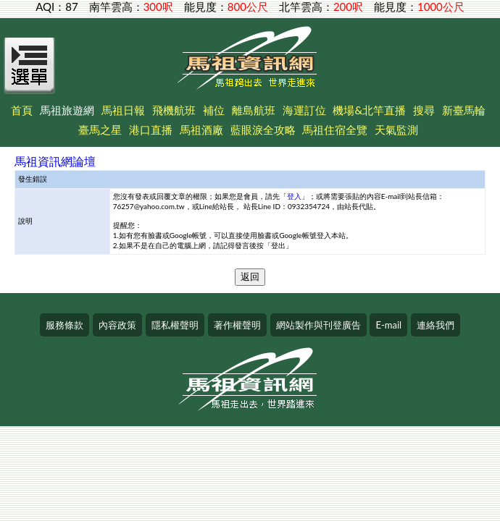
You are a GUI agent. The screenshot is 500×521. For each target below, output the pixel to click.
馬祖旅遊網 (67, 110)
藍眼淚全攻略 (263, 129)
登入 (294, 196)
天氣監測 (396, 129)
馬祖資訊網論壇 (55, 161)
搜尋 (424, 110)
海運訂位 (304, 110)
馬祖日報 (123, 110)
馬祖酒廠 (201, 129)
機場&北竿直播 (369, 110)
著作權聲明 (237, 325)
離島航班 (253, 110)
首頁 (22, 110)
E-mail (388, 325)
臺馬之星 (100, 129)
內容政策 (117, 325)
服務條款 (64, 325)
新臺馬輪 (464, 110)
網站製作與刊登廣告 (318, 325)
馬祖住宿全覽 (334, 129)
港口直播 (150, 129)
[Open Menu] (30, 74)
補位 (214, 110)
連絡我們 (435, 325)
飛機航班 (174, 110)
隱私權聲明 (175, 325)
